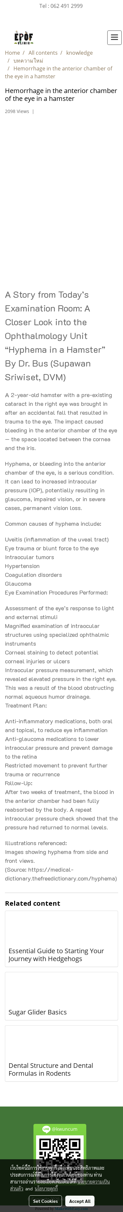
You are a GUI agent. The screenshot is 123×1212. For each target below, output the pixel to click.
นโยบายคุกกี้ (46, 1188)
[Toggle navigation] (114, 37)
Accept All (80, 1201)
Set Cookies (45, 1201)
